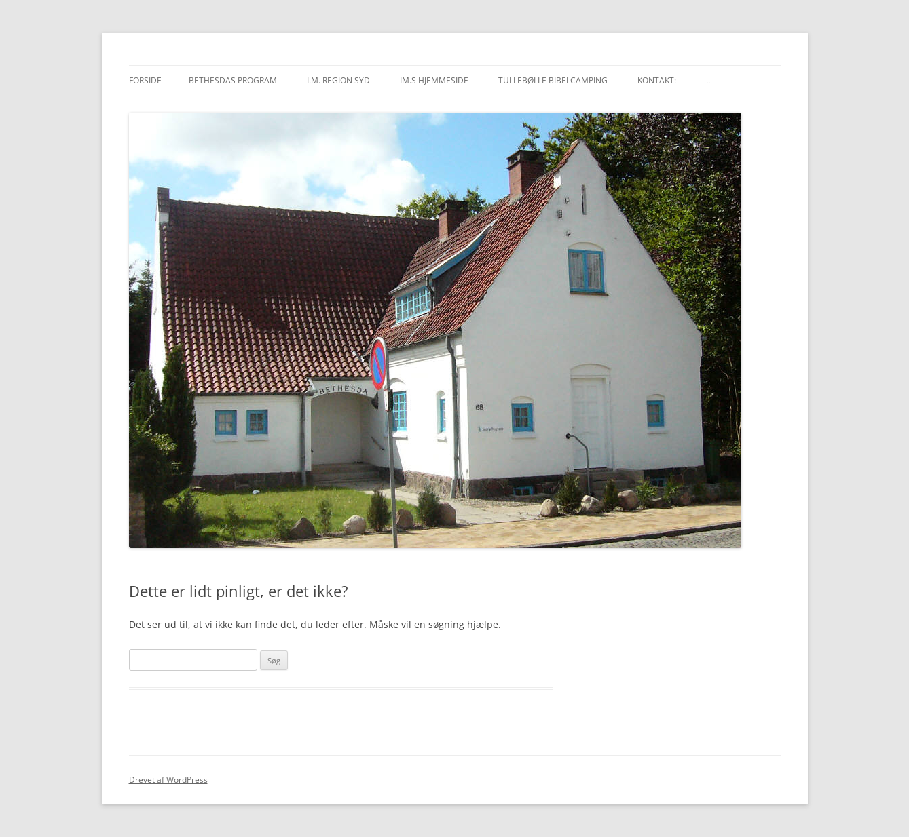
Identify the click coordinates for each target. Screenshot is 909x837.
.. (708, 80)
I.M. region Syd (338, 80)
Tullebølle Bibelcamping (553, 80)
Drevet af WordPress (168, 779)
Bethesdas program (233, 80)
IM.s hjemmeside (434, 80)
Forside (145, 80)
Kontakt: (656, 80)
